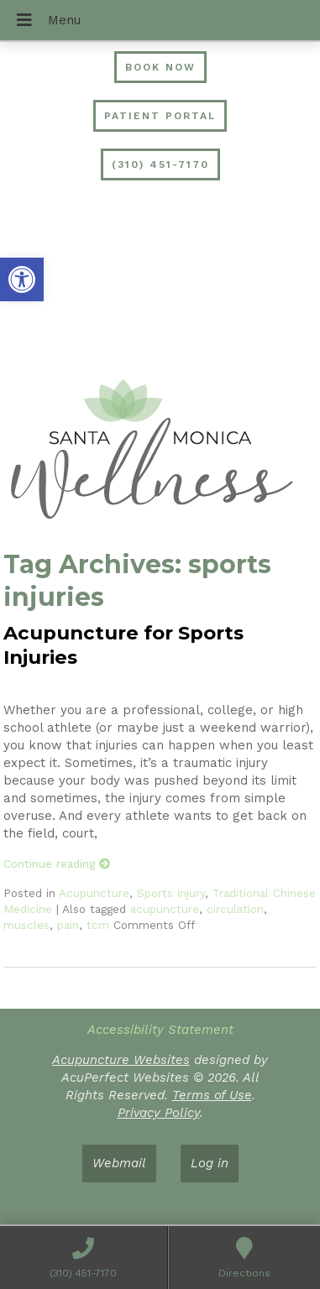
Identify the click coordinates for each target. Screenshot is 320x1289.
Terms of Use (212, 1095)
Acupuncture (94, 893)
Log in (209, 1163)
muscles (26, 925)
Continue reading (57, 863)
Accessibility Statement (160, 1029)
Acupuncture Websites (121, 1059)
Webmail (119, 1163)
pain (68, 925)
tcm (98, 925)
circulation (235, 909)
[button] (22, 279)
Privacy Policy (159, 1112)
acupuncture (164, 909)
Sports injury (171, 893)
